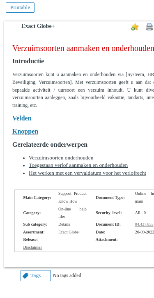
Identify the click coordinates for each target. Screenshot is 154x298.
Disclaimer (32, 247)
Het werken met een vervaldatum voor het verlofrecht (87, 173)
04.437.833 (144, 224)
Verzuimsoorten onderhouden (61, 158)
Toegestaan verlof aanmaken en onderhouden (78, 165)
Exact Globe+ (38, 26)
